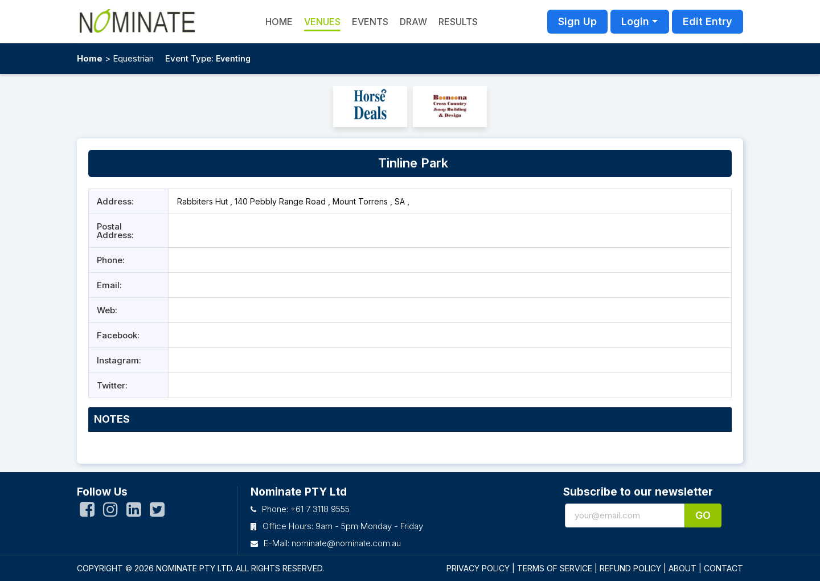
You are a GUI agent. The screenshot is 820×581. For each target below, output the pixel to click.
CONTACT (723, 568)
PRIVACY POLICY (478, 568)
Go (703, 515)
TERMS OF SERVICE (554, 568)
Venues (322, 21)
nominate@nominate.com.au (346, 543)
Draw (413, 21)
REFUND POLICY (630, 568)
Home (89, 58)
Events (370, 21)
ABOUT (682, 568)
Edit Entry (707, 21)
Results (458, 21)
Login (635, 21)
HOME (279, 21)
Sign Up (577, 21)
